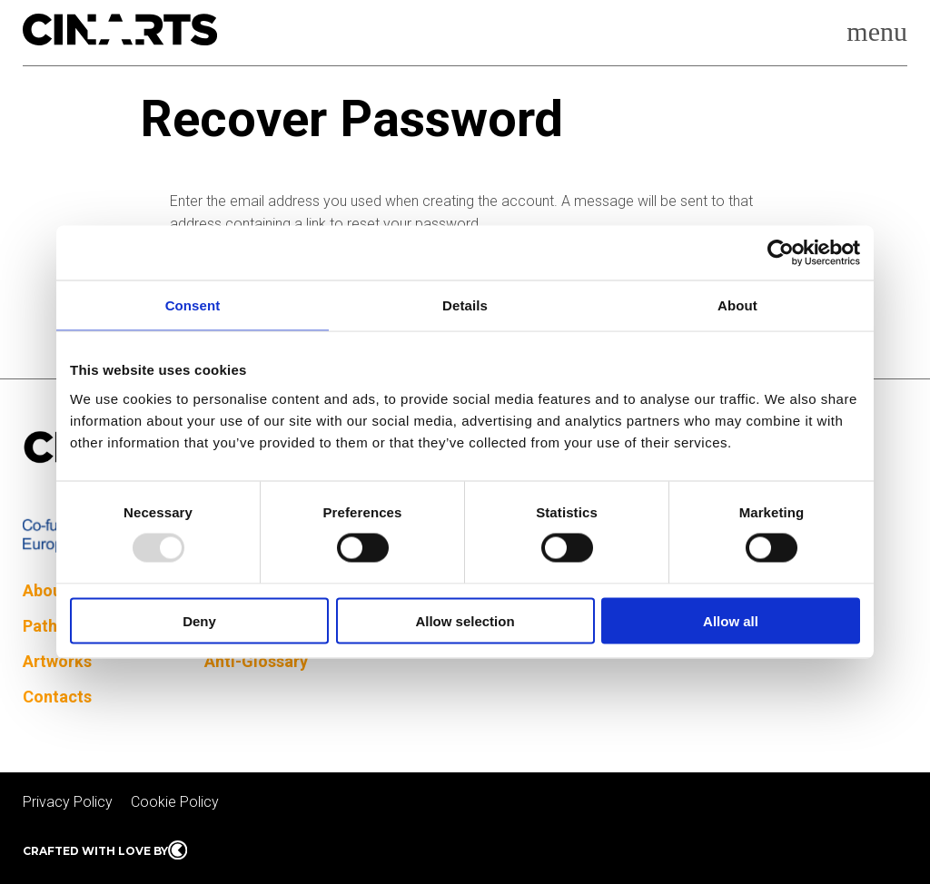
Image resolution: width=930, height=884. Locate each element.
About (45, 590)
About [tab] (737, 305)
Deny (199, 620)
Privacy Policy (68, 801)
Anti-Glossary (256, 661)
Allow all (730, 620)
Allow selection (464, 620)
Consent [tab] (193, 305)
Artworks (57, 661)
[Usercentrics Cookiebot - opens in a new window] (780, 253)
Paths (44, 625)
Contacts (57, 696)
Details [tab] (465, 305)
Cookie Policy (175, 801)
